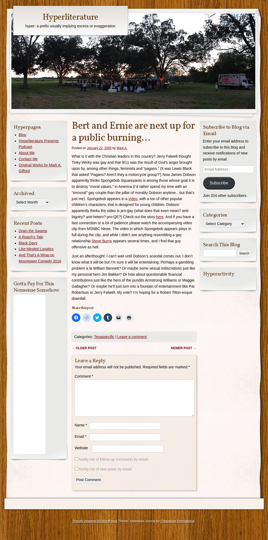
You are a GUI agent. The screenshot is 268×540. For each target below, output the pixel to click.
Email (80, 443)
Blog (22, 135)
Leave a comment (132, 337)
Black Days (28, 243)
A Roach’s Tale (31, 237)
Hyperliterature (70, 17)
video (133, 199)
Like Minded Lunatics (36, 249)
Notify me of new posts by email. (106, 475)
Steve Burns (102, 241)
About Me (27, 153)
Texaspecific (104, 337)
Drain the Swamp (33, 231)
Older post (84, 348)
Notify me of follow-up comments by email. (114, 466)
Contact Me (28, 159)
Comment (84, 376)
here (160, 217)
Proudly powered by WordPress (95, 527)
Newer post (183, 348)
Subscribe (218, 183)
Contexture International (178, 527)
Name (81, 431)
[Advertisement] (29, 374)
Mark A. (122, 148)
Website (81, 454)
